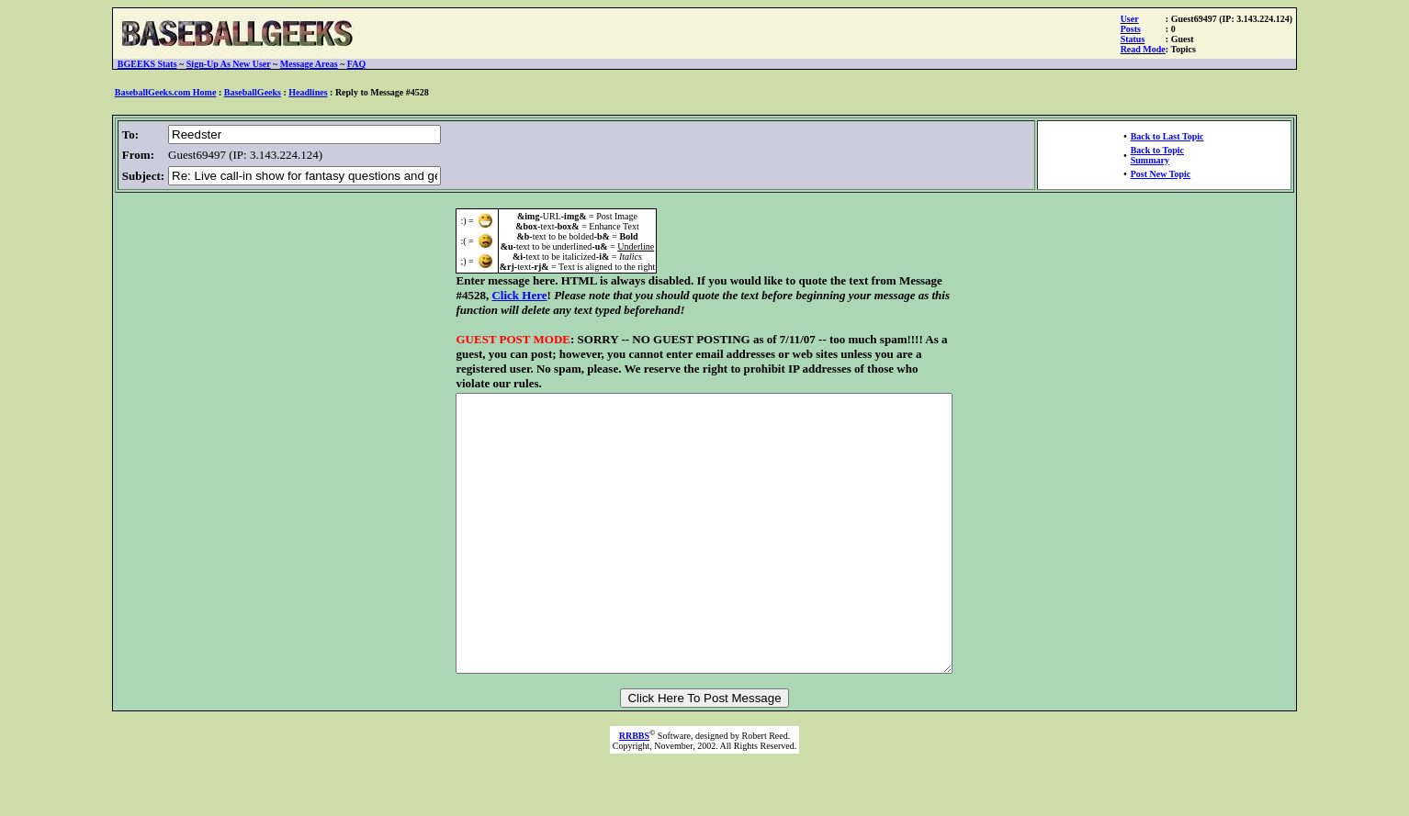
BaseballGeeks (252, 92)
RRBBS (634, 776)
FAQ (356, 64)
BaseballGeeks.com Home (166, 92)
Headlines (307, 92)
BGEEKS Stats (147, 64)
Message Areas (309, 64)
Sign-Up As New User (228, 64)
